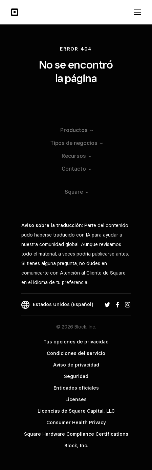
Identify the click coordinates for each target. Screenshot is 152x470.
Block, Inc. (76, 445)
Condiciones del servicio (76, 353)
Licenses (76, 399)
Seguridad (76, 376)
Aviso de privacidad (76, 365)
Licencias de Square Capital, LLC (76, 411)
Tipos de (76, 143)
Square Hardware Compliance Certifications (76, 434)
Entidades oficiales (76, 388)
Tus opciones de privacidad (76, 341)
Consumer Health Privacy (76, 422)
